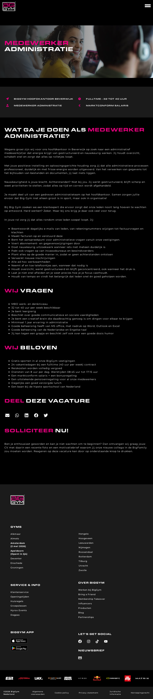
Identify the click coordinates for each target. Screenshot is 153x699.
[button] (7, 415)
